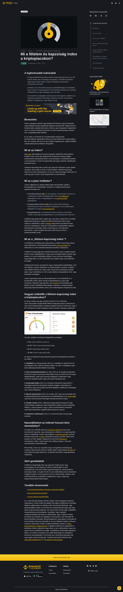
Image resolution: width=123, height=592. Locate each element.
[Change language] (116, 3)
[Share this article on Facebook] (96, 16)
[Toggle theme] (119, 3)
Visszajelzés (66, 573)
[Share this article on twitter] (90, 16)
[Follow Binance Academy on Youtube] (96, 565)
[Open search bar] (111, 3)
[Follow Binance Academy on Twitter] (90, 566)
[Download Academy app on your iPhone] (27, 576)
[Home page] (7, 3)
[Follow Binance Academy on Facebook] (87, 566)
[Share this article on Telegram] (101, 16)
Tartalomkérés (67, 570)
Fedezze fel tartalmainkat (61, 557)
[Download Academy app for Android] (38, 576)
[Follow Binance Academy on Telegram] (93, 566)
